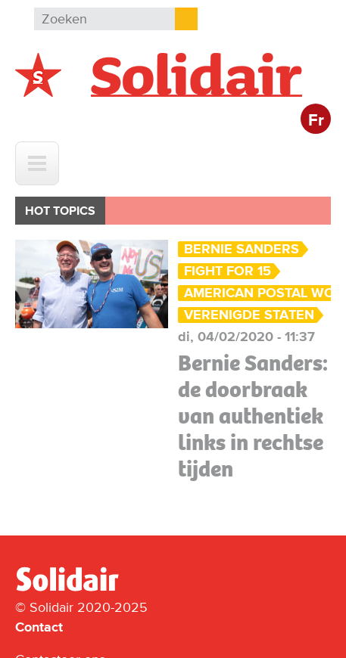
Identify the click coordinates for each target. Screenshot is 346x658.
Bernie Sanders (241, 249)
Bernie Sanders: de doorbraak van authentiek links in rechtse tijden (253, 416)
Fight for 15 (227, 271)
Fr (316, 120)
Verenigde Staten (249, 315)
